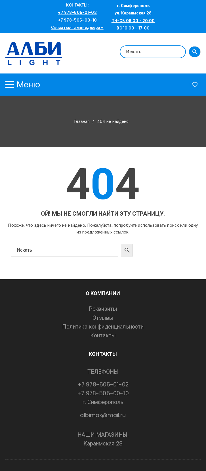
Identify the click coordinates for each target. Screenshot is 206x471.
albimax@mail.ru (103, 415)
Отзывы (103, 318)
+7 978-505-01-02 (77, 12)
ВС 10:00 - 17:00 (133, 28)
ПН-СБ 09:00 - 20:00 (133, 21)
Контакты (103, 335)
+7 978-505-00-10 (77, 20)
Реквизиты (103, 309)
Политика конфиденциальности (103, 327)
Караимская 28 (103, 443)
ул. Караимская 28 (133, 13)
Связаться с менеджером (77, 27)
